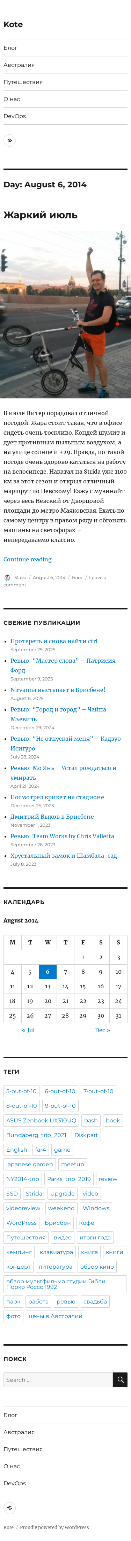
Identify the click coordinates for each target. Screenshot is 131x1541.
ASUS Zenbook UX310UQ (41, 1120)
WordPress (21, 1223)
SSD (12, 1193)
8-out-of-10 (21, 1106)
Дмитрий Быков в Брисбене (52, 816)
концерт (18, 1266)
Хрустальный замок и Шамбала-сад (63, 855)
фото (13, 1316)
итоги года (95, 1237)
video (90, 1193)
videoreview (23, 1208)
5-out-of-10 (21, 1091)
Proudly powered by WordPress (54, 1528)
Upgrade (62, 1193)
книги (114, 1252)
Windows (96, 1208)
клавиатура (56, 1252)
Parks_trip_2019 (69, 1179)
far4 (40, 1149)
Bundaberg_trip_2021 (36, 1135)
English (16, 1149)
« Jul (28, 1030)
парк (13, 1301)
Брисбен (58, 1223)
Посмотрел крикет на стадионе (57, 797)
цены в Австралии (55, 1316)
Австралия (19, 65)
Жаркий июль (40, 215)
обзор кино (97, 1266)
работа (38, 1301)
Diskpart (86, 1135)
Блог (10, 48)
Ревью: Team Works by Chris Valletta (62, 836)
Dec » (102, 1030)
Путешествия (23, 82)
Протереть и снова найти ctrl (53, 641)
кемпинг (19, 1252)
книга (89, 1252)
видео (63, 1237)
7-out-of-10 (98, 1091)
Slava (20, 577)
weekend (61, 1208)
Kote (13, 24)
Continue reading (27, 559)
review (108, 1179)
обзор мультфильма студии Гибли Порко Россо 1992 (55, 1284)
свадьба (95, 1301)
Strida (34, 1193)
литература (55, 1266)
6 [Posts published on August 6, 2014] (48, 971)
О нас (11, 99)
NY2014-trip (22, 1179)
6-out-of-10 (60, 1091)
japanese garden (29, 1164)
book (113, 1120)
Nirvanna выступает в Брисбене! (57, 689)
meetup (72, 1164)
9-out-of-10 (60, 1106)
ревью (66, 1301)
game (62, 1149)
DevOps (14, 116)
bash (91, 1120)
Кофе (86, 1223)
